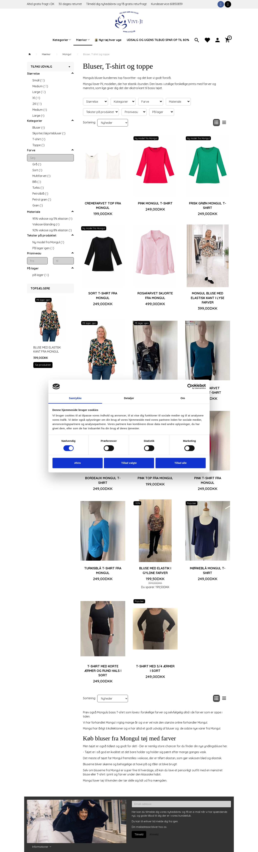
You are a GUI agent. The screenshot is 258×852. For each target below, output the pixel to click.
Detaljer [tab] (129, 398)
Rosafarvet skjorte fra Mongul (155, 295)
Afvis (77, 463)
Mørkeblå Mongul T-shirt (207, 570)
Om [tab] (182, 398)
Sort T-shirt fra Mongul (102, 295)
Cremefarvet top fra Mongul (103, 205)
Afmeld (153, 834)
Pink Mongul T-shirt (155, 203)
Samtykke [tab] (75, 398)
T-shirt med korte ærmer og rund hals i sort (102, 670)
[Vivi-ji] (129, 21)
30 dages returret (71, 4)
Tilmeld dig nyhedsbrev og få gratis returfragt (116, 4)
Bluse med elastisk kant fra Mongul (47, 349)
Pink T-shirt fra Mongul (207, 480)
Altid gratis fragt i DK (40, 4)
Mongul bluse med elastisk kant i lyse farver (207, 297)
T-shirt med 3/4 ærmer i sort (155, 668)
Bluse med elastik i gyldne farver (155, 570)
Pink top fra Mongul (155, 478)
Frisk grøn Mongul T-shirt (207, 205)
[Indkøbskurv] (228, 39)
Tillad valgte (129, 463)
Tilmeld (139, 834)
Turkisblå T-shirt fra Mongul (102, 570)
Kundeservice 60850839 (167, 4)
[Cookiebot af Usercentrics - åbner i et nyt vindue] (190, 386)
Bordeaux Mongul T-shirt (103, 480)
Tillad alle (180, 463)
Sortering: (89, 122)
